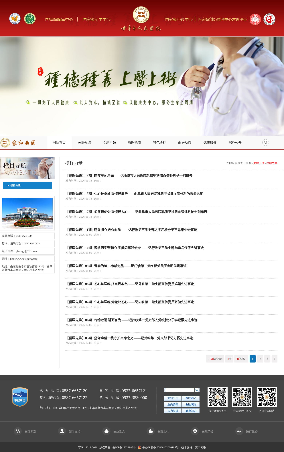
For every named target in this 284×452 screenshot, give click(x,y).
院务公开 (235, 142)
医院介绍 (84, 142)
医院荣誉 (202, 431)
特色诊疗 (159, 142)
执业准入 (113, 431)
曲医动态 (184, 142)
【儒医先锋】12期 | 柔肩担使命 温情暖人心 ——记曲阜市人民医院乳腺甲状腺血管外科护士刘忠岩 (136, 212)
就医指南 (134, 142)
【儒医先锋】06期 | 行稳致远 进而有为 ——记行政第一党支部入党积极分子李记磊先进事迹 (131, 320)
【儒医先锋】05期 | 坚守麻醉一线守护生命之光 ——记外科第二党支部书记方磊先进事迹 (129, 338)
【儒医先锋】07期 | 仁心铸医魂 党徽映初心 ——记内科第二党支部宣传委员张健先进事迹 (130, 302)
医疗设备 (246, 431)
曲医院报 (191, 404)
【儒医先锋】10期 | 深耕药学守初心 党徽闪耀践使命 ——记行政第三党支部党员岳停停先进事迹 (135, 248)
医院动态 (191, 398)
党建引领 (109, 142)
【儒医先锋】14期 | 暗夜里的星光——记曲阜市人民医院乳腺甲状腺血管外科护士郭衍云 (129, 176)
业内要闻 (172, 404)
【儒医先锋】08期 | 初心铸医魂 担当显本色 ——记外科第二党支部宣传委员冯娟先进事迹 (130, 284)
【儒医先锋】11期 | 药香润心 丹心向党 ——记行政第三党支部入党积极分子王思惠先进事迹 (131, 230)
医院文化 (158, 431)
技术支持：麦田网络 (193, 447)
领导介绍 (69, 431)
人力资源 (172, 410)
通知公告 (172, 398)
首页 (248, 163)
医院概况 (25, 431)
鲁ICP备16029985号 (124, 447)
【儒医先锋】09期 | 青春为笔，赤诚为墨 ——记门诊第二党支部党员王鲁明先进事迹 (126, 266)
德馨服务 (209, 142)
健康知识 (191, 410)
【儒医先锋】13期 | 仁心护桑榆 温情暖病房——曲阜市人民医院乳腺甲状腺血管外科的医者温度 (134, 194)
